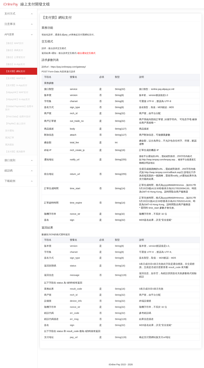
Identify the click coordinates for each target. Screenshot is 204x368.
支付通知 (9, 130)
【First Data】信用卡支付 (17, 116)
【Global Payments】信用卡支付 (19, 108)
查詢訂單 (9, 137)
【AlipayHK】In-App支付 (17, 99)
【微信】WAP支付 (14, 43)
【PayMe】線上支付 (15, 123)
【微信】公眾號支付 (15, 57)
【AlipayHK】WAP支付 (16, 92)
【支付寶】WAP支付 (15, 78)
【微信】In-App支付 (15, 64)
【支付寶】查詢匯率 (15, 151)
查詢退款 (9, 144)
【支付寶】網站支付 (15, 71)
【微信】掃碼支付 (14, 50)
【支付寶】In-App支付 (16, 85)
